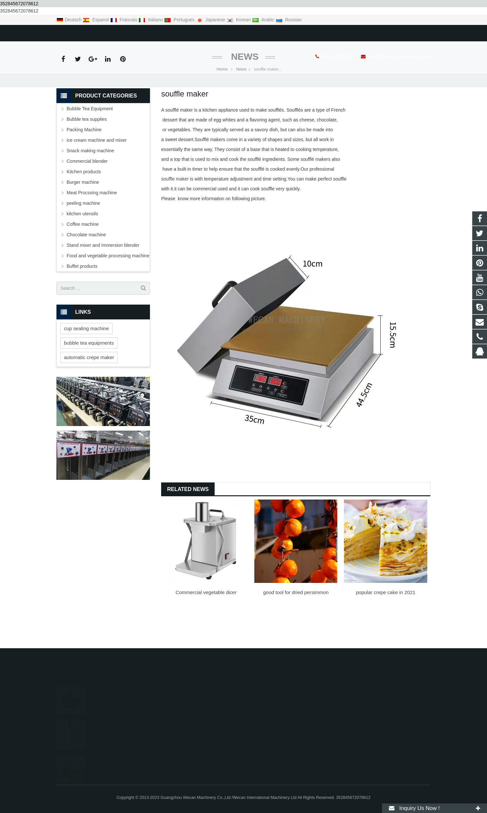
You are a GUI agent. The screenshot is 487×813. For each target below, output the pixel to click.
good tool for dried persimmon (295, 626)
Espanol (96, 19)
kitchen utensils (82, 247)
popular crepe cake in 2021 (385, 626)
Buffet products (82, 300)
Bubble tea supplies (87, 153)
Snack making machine (90, 184)
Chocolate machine (86, 268)
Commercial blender (87, 195)
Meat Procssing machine (92, 226)
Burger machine (83, 216)
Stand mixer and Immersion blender (103, 279)
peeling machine (83, 237)
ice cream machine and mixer (97, 174)
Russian (289, 19)
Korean (239, 19)
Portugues (180, 19)
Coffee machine (83, 258)
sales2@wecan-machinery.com (140, 31)
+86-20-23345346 (79, 31)
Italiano (151, 19)
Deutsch (69, 19)
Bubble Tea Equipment (90, 142)
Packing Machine (84, 163)
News (243, 91)
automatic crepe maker (89, 391)
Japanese (211, 19)
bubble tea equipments (89, 376)
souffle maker (175, 213)
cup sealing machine (86, 362)
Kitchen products (84, 205)
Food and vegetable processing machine (108, 289)
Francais (124, 19)
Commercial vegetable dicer (206, 626)
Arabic (264, 19)
